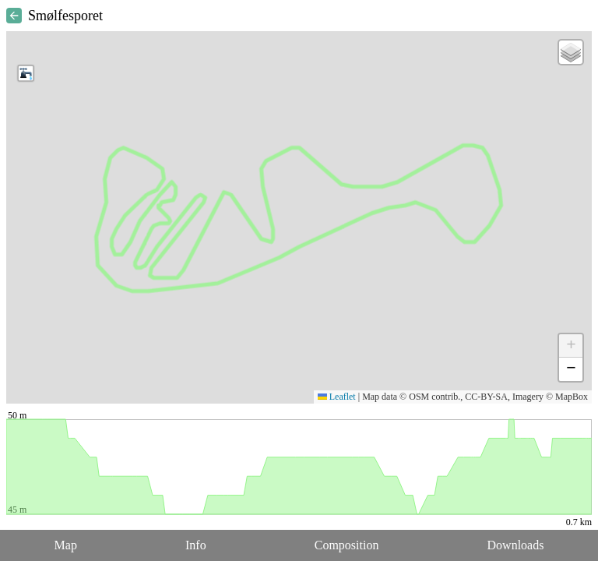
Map (66, 545)
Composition (347, 545)
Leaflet (337, 396)
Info (195, 545)
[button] (25, 73)
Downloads (515, 545)
